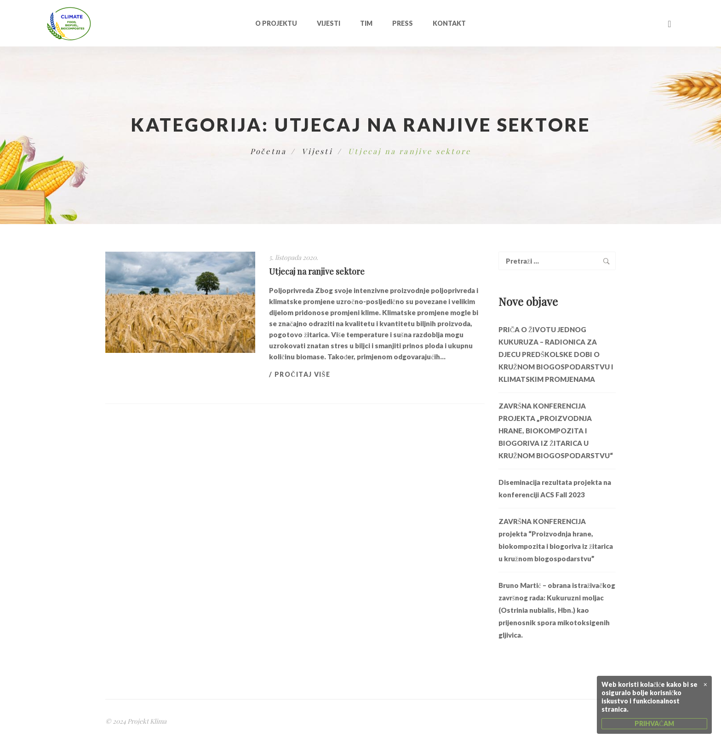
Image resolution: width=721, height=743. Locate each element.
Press (402, 23)
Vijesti (328, 23)
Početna (268, 151)
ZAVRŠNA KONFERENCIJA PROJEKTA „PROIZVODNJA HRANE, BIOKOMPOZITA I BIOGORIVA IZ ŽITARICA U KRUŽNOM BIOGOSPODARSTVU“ (555, 431)
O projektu (276, 23)
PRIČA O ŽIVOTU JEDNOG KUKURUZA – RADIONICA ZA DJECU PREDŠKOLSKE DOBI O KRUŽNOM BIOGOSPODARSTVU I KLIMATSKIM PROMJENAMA (555, 354)
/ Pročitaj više (299, 374)
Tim (366, 23)
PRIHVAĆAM (654, 723)
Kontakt (449, 23)
